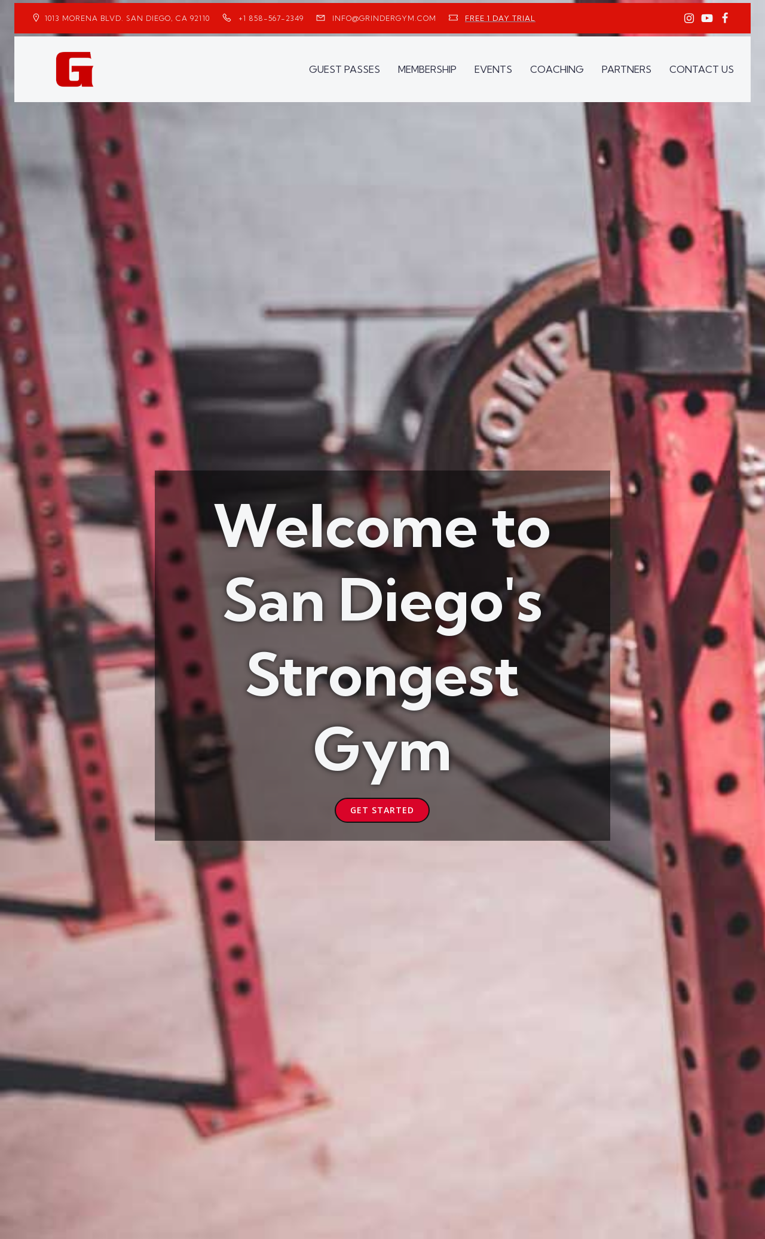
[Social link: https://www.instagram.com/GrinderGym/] (689, 18)
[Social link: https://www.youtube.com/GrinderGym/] (707, 18)
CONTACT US (701, 69)
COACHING (557, 69)
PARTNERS (626, 69)
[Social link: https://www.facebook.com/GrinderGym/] (725, 18)
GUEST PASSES (344, 69)
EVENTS (493, 69)
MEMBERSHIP (427, 69)
